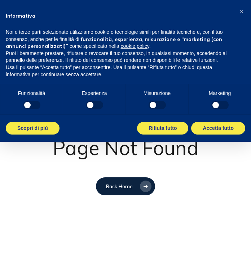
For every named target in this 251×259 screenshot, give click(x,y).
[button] (241, 11)
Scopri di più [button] (32, 128)
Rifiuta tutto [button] (163, 128)
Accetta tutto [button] (218, 128)
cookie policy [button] (135, 46)
